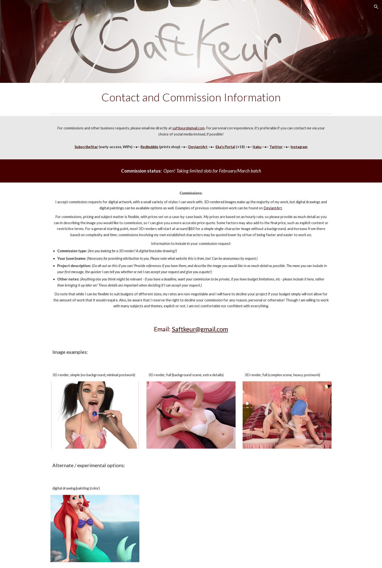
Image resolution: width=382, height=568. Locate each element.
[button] (376, 7)
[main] (191, 97)
